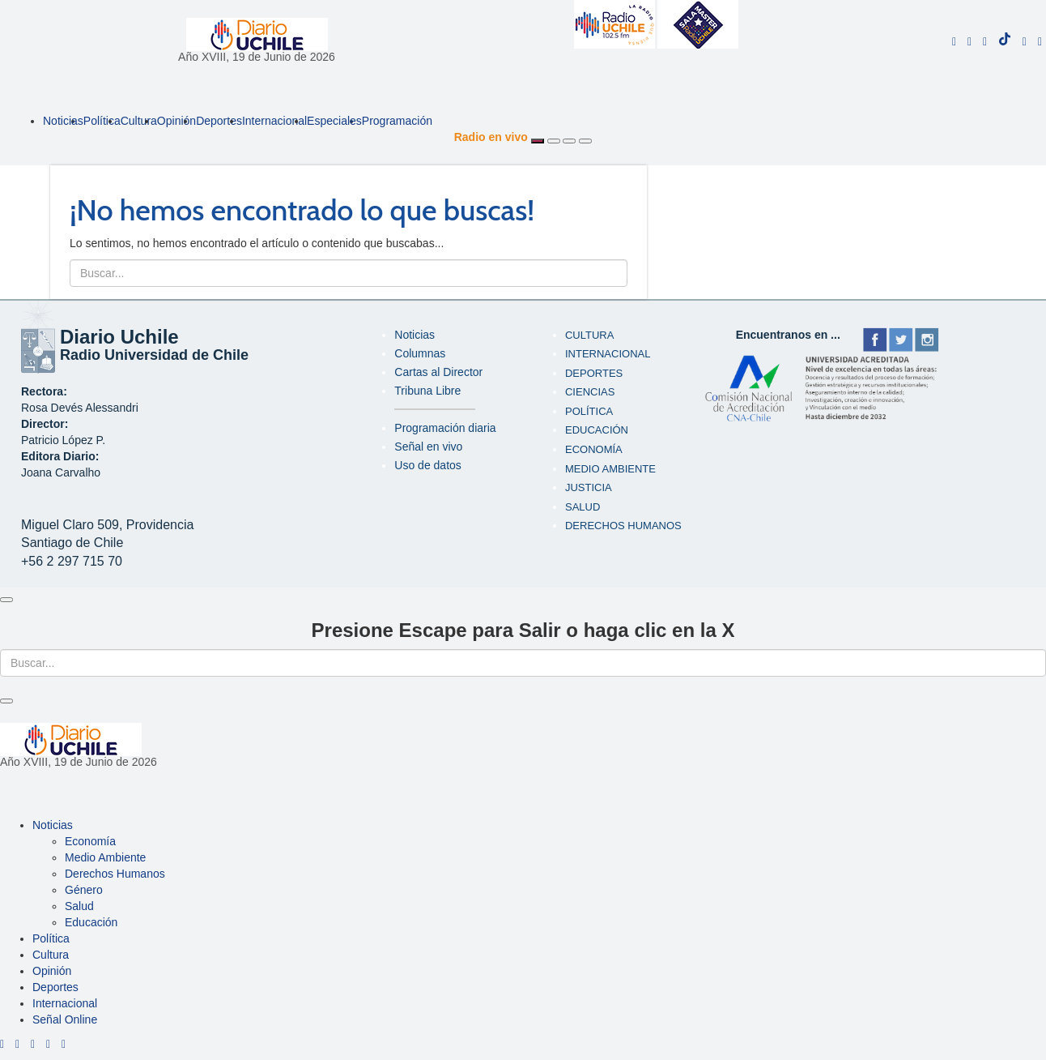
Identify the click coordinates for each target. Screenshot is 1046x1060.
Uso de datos (427, 465)
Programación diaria (444, 427)
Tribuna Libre (427, 390)
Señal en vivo (428, 446)
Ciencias (589, 392)
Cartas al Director (438, 371)
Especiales (334, 120)
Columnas (419, 353)
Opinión (176, 120)
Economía (594, 449)
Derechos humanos (623, 525)
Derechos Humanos (115, 873)
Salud (582, 507)
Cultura (139, 120)
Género (84, 889)
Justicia (588, 487)
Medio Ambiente (610, 469)
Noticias (63, 120)
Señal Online (64, 1019)
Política (102, 120)
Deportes (219, 120)
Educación (596, 430)
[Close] (6, 599)
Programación (397, 120)
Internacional (274, 120)
